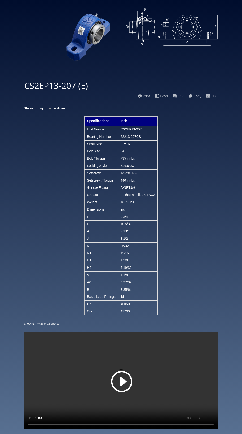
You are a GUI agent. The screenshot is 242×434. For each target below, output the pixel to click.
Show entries (44, 108)
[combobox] (43, 108)
